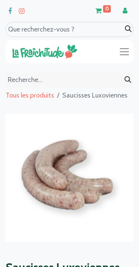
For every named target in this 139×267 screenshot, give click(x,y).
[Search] (128, 29)
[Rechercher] (127, 80)
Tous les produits (30, 95)
